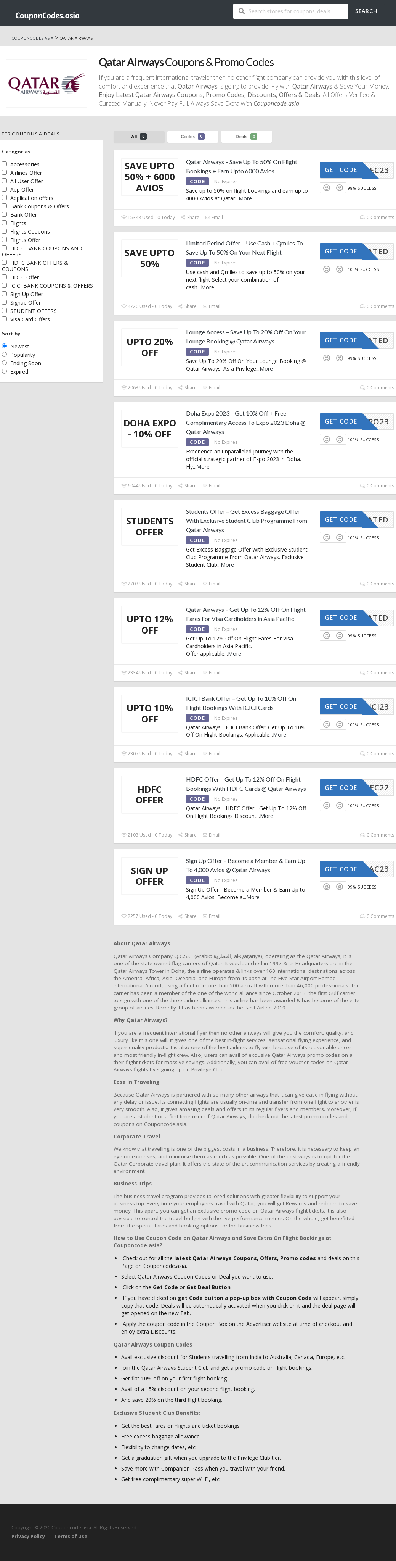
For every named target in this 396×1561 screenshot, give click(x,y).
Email (214, 217)
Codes (193, 136)
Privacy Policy (28, 1536)
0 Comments (377, 217)
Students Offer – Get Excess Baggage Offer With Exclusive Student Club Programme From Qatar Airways (246, 520)
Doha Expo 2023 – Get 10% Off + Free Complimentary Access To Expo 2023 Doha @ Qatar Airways (246, 422)
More (245, 198)
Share (190, 217)
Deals (246, 136)
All (139, 136)
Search (366, 11)
